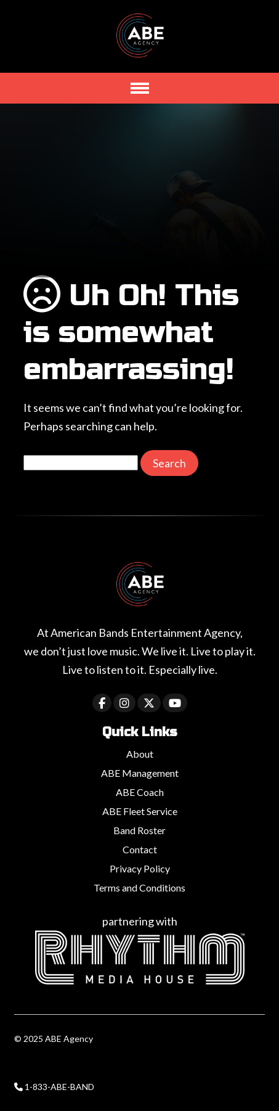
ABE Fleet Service (139, 811)
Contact (140, 849)
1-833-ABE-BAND (59, 1086)
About (139, 754)
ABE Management (140, 773)
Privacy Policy (140, 868)
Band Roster (139, 830)
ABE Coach (140, 792)
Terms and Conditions (139, 887)
